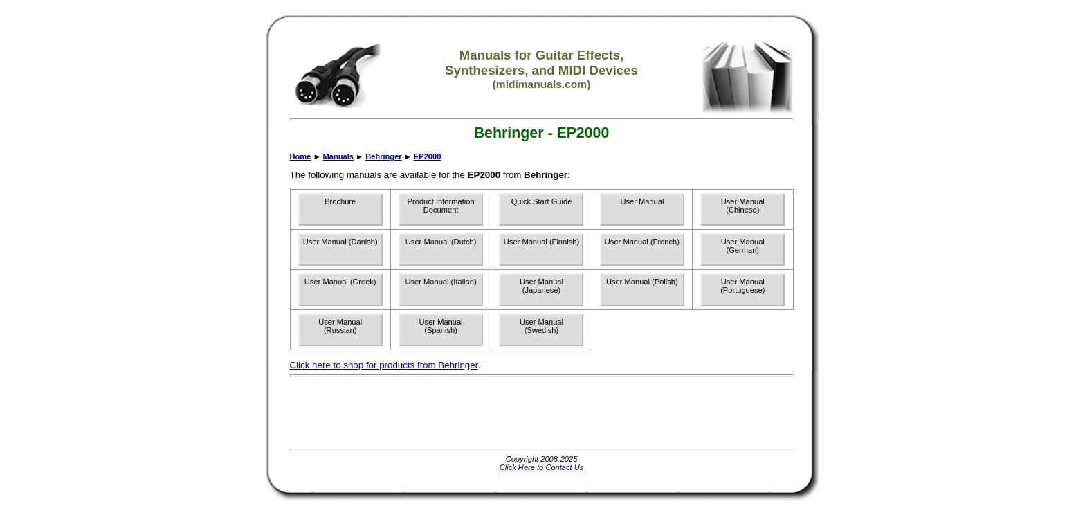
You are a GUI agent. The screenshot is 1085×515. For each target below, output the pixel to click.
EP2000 (427, 156)
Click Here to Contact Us (542, 467)
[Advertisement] (542, 412)
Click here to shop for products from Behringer (384, 365)
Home (300, 156)
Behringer (383, 156)
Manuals (338, 156)
